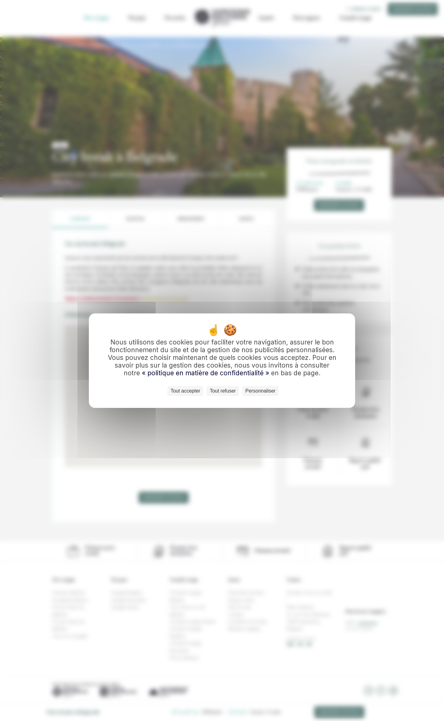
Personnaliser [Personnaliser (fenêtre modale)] (260, 390)
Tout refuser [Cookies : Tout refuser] (223, 390)
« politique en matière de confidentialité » (206, 373)
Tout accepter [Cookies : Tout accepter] (185, 390)
